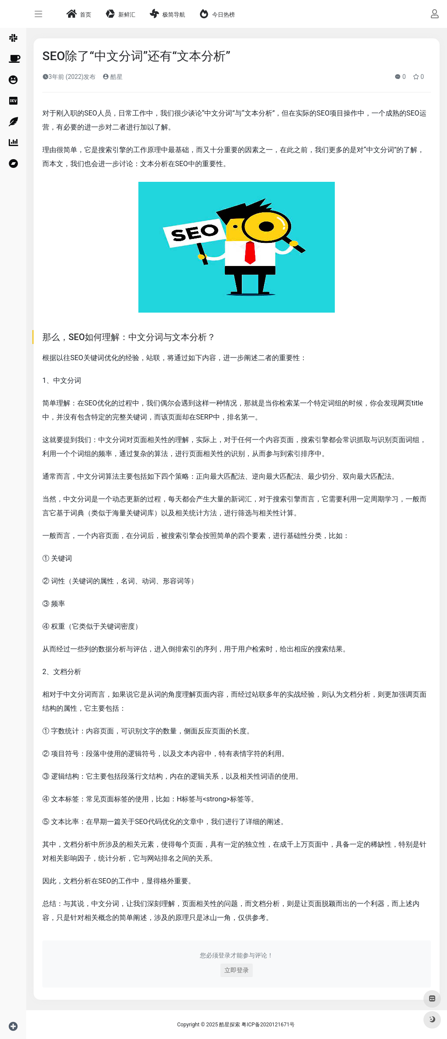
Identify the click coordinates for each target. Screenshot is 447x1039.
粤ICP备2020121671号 (268, 1025)
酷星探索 (229, 1025)
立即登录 (236, 970)
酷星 (112, 76)
